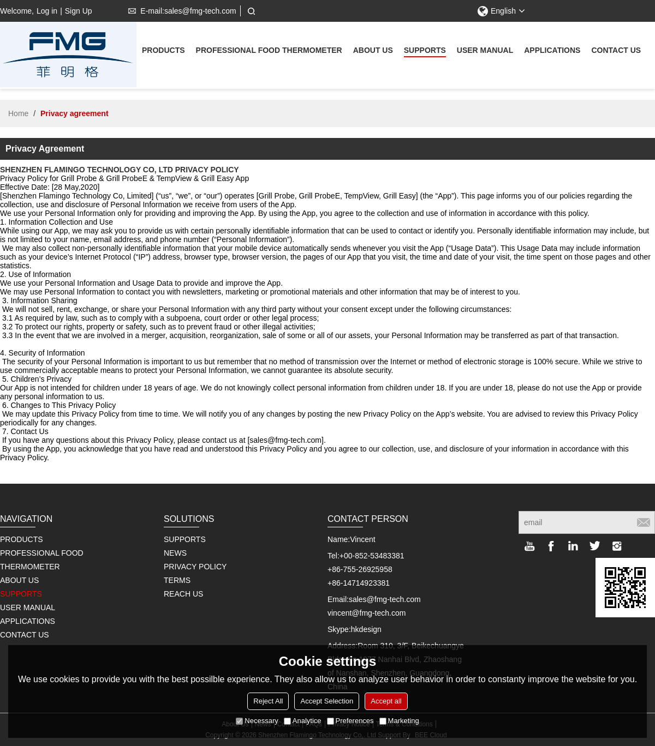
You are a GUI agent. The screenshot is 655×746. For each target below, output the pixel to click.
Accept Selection (326, 701)
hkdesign (366, 629)
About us (373, 51)
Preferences (350, 721)
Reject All (268, 701)
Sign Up (78, 11)
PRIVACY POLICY (195, 566)
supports (425, 51)
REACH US (183, 593)
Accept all (386, 701)
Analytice (302, 721)
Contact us (616, 51)
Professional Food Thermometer (269, 51)
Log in (47, 11)
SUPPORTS (185, 539)
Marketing (399, 721)
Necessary (257, 721)
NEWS (175, 553)
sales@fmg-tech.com (385, 599)
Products (163, 51)
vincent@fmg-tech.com (366, 613)
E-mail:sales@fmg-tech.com (180, 11)
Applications (552, 51)
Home (18, 113)
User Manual (485, 51)
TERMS (177, 580)
